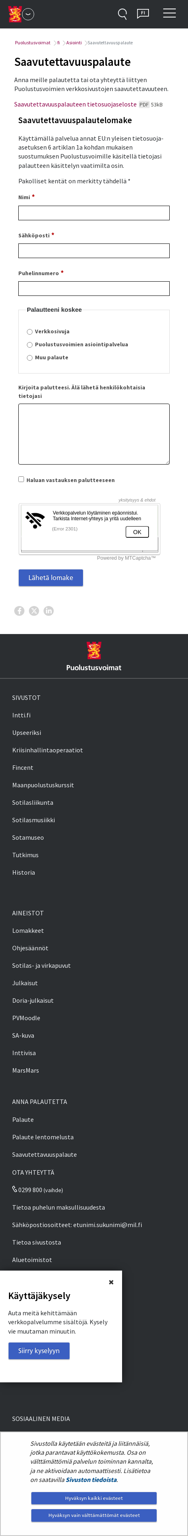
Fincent (22, 767)
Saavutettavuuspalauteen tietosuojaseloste (88, 104)
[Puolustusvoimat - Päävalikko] (28, 14)
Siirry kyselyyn (39, 1351)
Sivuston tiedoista (91, 1479)
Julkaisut (25, 983)
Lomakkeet (28, 930)
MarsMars (25, 1070)
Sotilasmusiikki (33, 820)
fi (58, 42)
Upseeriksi (26, 732)
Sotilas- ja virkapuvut (41, 965)
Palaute (23, 1119)
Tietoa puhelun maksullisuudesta (58, 1207)
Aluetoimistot (32, 1260)
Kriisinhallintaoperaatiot (47, 750)
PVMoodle (26, 1018)
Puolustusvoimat (32, 42)
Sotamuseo (28, 837)
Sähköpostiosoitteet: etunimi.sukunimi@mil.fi (77, 1225)
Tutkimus (25, 855)
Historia (23, 872)
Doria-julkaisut (33, 1000)
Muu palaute (51, 357)
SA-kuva (23, 1035)
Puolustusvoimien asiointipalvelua (81, 344)
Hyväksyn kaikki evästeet (94, 1498)
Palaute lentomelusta (43, 1137)
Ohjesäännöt (30, 948)
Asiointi (74, 42)
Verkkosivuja (52, 331)
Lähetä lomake (50, 578)
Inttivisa (24, 1053)
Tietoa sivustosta (36, 1242)
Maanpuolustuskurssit (43, 785)
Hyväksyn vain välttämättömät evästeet (94, 1515)
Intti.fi (21, 715)
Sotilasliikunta (32, 802)
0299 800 (27, 1190)
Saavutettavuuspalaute (44, 1154)
